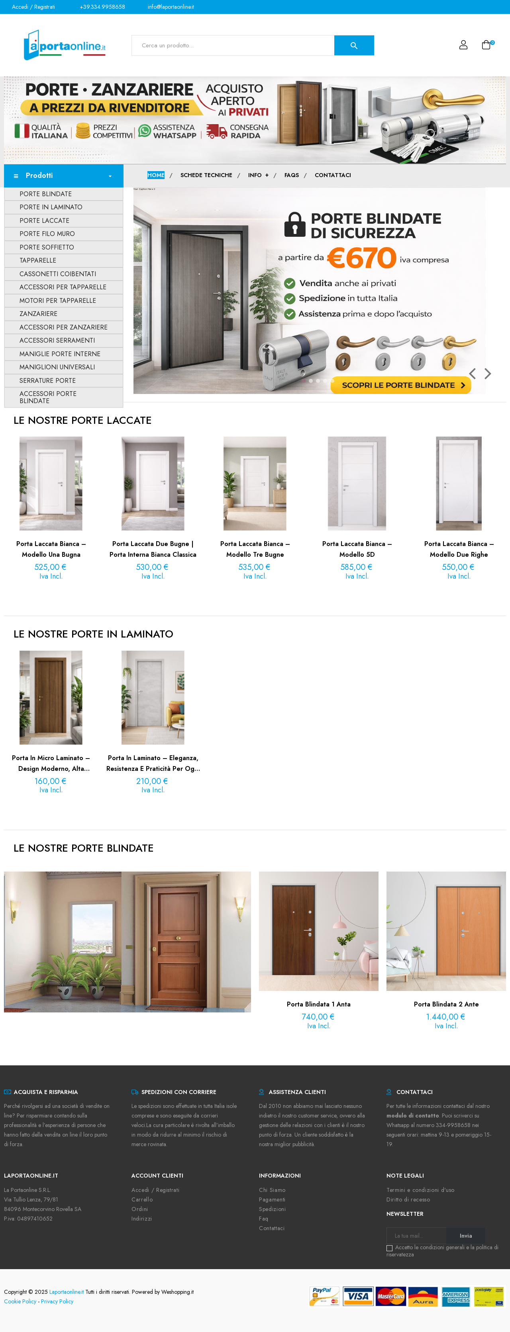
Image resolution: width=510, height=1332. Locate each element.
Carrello (142, 1199)
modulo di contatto (412, 1115)
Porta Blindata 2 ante (446, 1004)
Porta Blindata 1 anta (319, 1004)
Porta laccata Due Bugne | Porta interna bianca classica (153, 549)
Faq (264, 1219)
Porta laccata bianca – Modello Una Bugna (51, 549)
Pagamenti (272, 1199)
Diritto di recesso (408, 1199)
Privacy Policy (57, 1301)
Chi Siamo (272, 1190)
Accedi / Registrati (155, 1190)
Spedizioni (272, 1209)
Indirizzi (141, 1219)
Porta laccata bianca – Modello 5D (357, 549)
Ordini (139, 1209)
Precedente (472, 373)
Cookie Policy (20, 1301)
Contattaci (272, 1228)
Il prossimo (488, 373)
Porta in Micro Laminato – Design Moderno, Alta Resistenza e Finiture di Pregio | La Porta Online (51, 763)
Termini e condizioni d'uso (420, 1190)
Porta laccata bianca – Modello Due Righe (459, 549)
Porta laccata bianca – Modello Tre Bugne (255, 549)
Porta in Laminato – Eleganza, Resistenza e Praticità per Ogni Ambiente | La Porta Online (153, 763)
